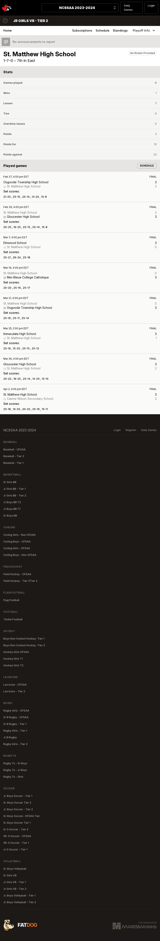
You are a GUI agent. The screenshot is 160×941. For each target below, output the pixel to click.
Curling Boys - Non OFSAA (19, 554)
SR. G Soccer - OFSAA (17, 836)
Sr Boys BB (10, 515)
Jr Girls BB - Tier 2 (14, 495)
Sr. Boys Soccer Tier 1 (17, 822)
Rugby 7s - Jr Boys (15, 770)
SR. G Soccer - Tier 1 (16, 842)
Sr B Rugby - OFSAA (16, 717)
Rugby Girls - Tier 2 (15, 744)
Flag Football (11, 600)
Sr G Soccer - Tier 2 (15, 829)
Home (7, 30)
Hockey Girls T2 (13, 665)
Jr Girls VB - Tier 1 (14, 882)
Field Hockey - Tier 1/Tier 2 (20, 580)
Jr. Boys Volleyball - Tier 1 (19, 895)
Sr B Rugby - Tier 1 (14, 724)
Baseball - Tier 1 (13, 462)
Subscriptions (82, 30)
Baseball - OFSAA (14, 449)
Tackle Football (12, 619)
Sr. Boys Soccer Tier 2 (17, 802)
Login (151, 5)
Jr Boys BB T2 (12, 502)
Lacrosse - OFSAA (15, 684)
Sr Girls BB (9, 482)
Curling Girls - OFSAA (16, 548)
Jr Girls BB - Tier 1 (14, 488)
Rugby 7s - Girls (13, 776)
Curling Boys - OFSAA (17, 541)
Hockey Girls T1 (13, 658)
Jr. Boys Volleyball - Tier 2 (19, 902)
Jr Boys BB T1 (11, 508)
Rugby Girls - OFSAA (16, 710)
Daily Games (128, 7)
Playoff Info (144, 30)
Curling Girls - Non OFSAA (19, 534)
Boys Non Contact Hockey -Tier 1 (23, 638)
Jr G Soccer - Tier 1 (15, 849)
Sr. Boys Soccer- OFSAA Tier (21, 816)
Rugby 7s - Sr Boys (15, 763)
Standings (120, 30)
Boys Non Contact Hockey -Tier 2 (24, 645)
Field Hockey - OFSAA (17, 574)
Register (131, 430)
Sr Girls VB (10, 875)
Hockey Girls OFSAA (16, 652)
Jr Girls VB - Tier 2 (14, 888)
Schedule (102, 30)
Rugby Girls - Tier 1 (15, 730)
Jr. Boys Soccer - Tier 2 (18, 809)
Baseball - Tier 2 (13, 456)
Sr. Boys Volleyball (14, 868)
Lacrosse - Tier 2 (14, 691)
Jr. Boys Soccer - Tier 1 (17, 795)
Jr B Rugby (10, 737)
